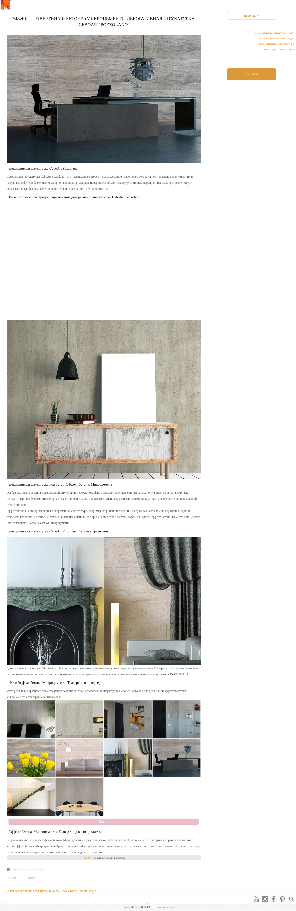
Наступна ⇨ (251, 15)
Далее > (32, 877)
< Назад (12, 877)
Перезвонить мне (166, 907)
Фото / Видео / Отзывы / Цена (279, 49)
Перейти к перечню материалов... (28, 869)
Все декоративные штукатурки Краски (274, 33)
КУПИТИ (251, 74)
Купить (103, 821)
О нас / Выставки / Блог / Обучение (276, 44)
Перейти (87, 857)
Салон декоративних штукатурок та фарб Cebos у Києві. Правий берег (51, 890)
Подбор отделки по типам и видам (276, 38)
